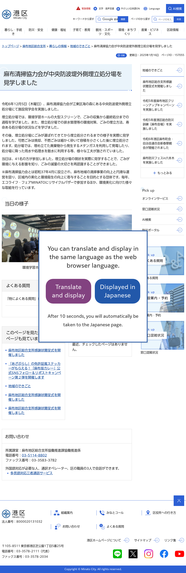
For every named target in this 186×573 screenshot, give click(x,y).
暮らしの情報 (58, 46)
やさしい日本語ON (130, 8)
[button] (83, 8)
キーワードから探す (99, 19)
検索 (179, 19)
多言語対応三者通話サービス (31, 473)
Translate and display (68, 291)
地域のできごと (80, 46)
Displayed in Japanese (117, 291)
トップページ (10, 46)
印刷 (123, 55)
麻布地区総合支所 (34, 46)
